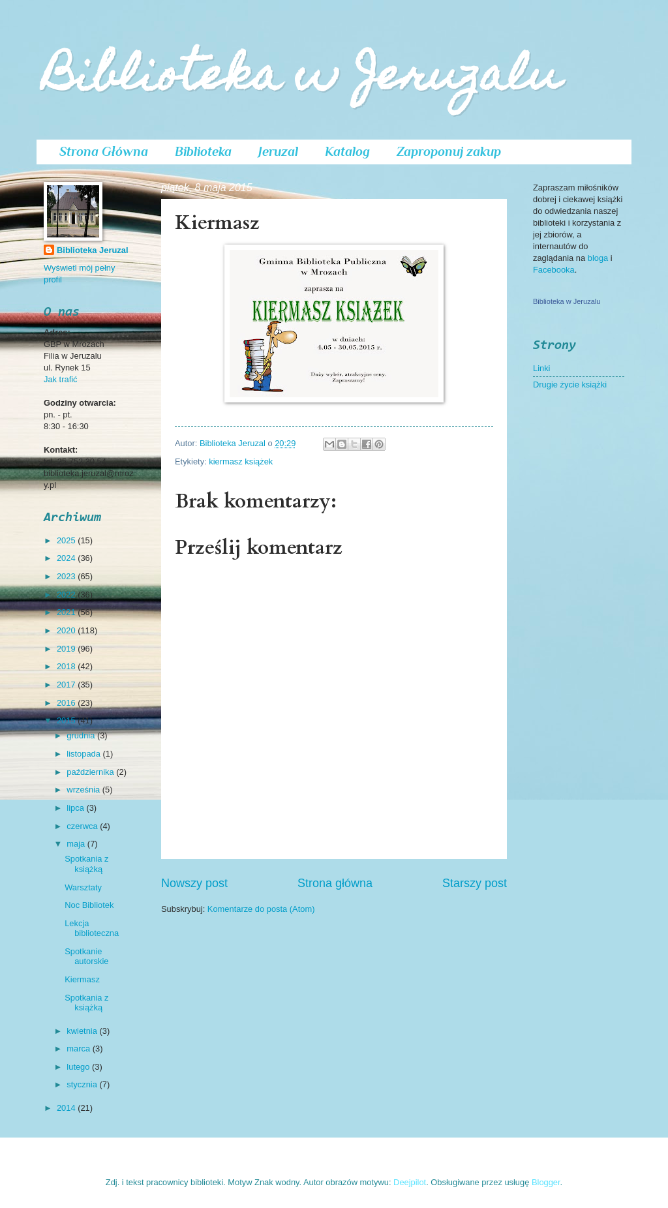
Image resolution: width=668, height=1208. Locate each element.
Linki (541, 368)
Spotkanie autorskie (86, 956)
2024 (67, 558)
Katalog (347, 151)
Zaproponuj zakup (449, 151)
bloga (599, 258)
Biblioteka (203, 151)
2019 (67, 649)
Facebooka (554, 270)
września (84, 789)
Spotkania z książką (86, 863)
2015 (67, 720)
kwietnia (83, 1031)
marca (79, 1048)
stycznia (83, 1084)
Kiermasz (82, 979)
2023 (67, 576)
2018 (67, 666)
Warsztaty (83, 887)
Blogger (546, 1182)
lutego (79, 1067)
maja (77, 844)
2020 (67, 630)
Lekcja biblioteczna (92, 928)
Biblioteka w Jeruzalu (302, 79)
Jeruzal (278, 151)
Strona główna (334, 883)
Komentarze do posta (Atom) (261, 909)
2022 (67, 594)
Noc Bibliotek (89, 905)
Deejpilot (409, 1182)
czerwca (83, 826)
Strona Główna (103, 151)
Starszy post (474, 883)
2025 (67, 540)
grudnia (82, 735)
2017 (67, 684)
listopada (84, 754)
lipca (76, 808)
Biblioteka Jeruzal (92, 250)
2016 (67, 703)
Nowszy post (194, 883)
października (91, 772)
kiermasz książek (241, 461)
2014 (67, 1108)
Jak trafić (61, 379)
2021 (67, 612)
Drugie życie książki (570, 384)
